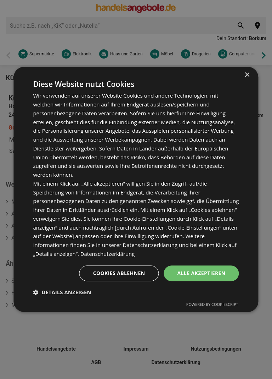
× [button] (247, 75)
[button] (62, 292)
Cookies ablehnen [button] (119, 273)
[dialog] (135, 189)
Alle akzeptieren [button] (201, 273)
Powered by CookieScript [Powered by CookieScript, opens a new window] (212, 304)
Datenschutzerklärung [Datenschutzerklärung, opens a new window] (107, 253)
